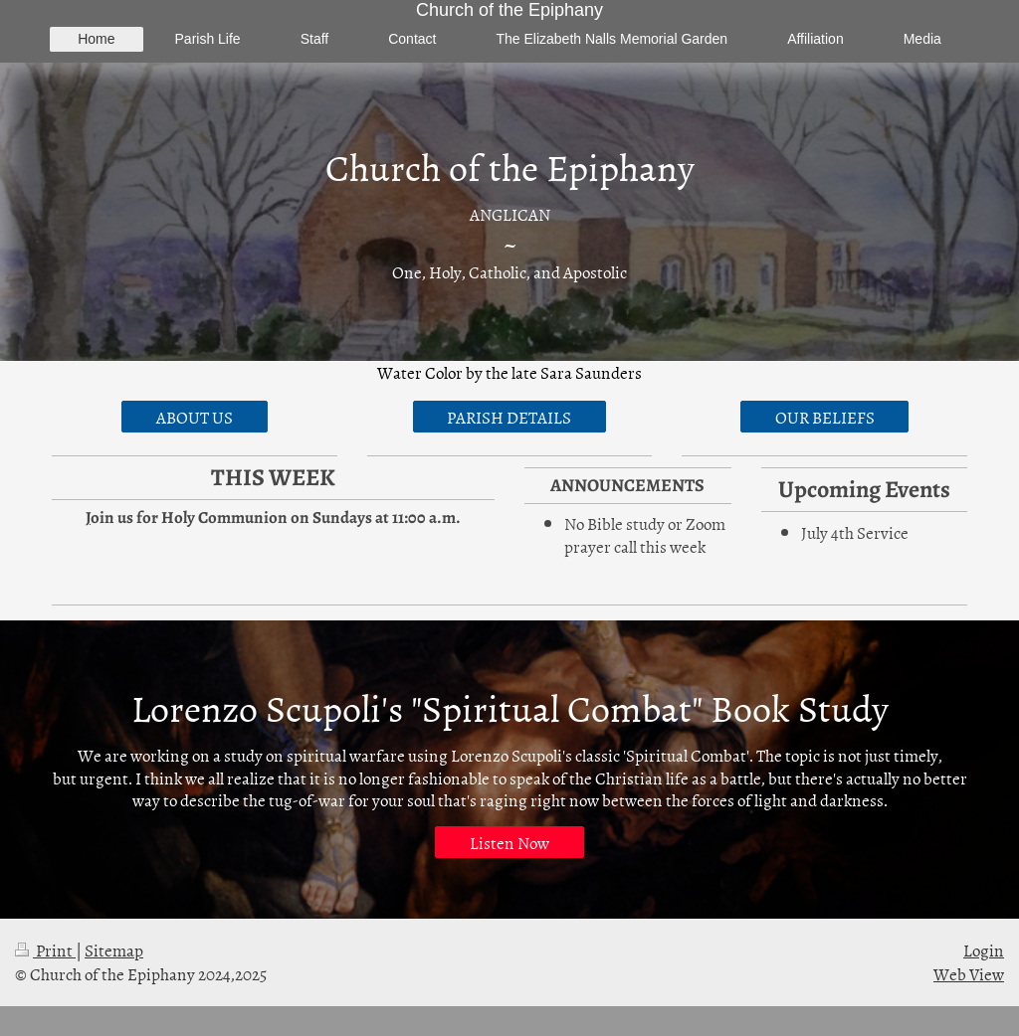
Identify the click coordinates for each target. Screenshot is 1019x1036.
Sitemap (114, 949)
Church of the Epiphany (509, 10)
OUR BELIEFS (825, 417)
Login (983, 949)
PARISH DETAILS (509, 417)
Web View (968, 973)
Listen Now (509, 842)
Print (45, 949)
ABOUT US (194, 417)
